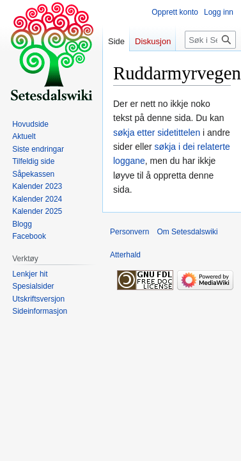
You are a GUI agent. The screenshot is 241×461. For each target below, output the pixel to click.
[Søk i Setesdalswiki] (210, 40)
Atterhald (125, 254)
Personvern (129, 231)
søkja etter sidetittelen (156, 132)
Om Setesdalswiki (187, 231)
